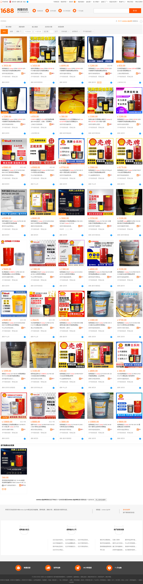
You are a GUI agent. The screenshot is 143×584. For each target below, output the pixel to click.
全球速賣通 (37, 580)
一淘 (59, 580)
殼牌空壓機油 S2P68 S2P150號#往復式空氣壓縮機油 (42, 69)
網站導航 (108, 577)
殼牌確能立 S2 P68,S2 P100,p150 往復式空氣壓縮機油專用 (100, 171)
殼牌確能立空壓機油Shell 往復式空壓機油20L (71, 120)
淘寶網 (44, 580)
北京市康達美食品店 (84, 546)
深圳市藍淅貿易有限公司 (8, 73)
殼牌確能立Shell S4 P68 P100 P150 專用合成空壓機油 (42, 171)
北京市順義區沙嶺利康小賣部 (74, 546)
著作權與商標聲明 (59, 577)
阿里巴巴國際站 (15, 580)
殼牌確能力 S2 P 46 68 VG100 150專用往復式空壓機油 (71, 426)
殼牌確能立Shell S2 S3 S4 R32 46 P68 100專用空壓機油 (42, 273)
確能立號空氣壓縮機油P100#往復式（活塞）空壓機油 (42, 120)
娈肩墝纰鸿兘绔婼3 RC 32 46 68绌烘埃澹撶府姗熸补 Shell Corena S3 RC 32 (14, 481)
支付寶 (117, 580)
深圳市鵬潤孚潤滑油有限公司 (123, 226)
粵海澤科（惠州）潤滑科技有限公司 (66, 328)
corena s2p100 (106, 509)
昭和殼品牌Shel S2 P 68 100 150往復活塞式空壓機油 (42, 375)
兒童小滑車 (116, 540)
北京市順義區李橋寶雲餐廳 (61, 543)
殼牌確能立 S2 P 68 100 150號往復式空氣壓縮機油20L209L (99, 222)
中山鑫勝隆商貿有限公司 (95, 175)
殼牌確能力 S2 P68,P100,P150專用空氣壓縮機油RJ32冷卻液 (100, 273)
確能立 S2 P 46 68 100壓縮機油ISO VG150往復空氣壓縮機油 (14, 375)
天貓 (49, 580)
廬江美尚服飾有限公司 (119, 546)
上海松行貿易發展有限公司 (37, 124)
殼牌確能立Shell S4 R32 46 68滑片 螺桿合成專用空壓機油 (99, 426)
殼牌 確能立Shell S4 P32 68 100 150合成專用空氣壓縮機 (14, 222)
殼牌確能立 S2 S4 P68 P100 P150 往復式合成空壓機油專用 (128, 273)
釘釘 (127, 580)
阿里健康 (133, 580)
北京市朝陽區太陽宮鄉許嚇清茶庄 (76, 540)
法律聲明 (69, 577)
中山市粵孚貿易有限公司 (37, 277)
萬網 (108, 580)
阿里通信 (103, 580)
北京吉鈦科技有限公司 (60, 540)
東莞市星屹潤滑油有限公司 (8, 175)
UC (113, 580)
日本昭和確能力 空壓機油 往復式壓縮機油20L (128, 69)
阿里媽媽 (77, 580)
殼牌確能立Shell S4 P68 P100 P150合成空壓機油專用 (129, 171)
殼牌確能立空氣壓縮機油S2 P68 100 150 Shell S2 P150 (71, 222)
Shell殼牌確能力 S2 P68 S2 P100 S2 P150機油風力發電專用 (42, 324)
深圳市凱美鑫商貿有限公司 (66, 124)
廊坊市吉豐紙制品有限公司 (108, 540)
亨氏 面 (102, 550)
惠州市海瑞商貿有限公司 (95, 73)
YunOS (96, 580)
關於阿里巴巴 (92, 577)
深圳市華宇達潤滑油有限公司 (95, 226)
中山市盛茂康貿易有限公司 (37, 175)
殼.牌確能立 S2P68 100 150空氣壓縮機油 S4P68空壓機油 (13, 273)
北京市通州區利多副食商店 (86, 543)
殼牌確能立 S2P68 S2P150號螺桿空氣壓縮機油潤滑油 (71, 69)
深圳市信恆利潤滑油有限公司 (123, 124)
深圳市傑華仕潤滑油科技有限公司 (37, 73)
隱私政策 (84, 577)
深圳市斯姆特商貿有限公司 (8, 124)
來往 (122, 580)
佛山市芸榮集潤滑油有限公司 (37, 328)
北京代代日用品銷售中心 (60, 550)
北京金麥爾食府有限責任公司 (74, 543)
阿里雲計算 (89, 580)
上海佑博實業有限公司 (123, 73)
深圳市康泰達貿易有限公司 (66, 226)
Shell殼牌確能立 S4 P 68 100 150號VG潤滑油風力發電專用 (71, 171)
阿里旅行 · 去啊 (67, 580)
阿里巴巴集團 (4, 580)
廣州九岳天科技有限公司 (120, 543)
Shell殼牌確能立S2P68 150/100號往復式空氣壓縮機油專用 (128, 222)
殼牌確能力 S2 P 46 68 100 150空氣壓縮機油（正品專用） (100, 375)
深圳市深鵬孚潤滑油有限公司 (8, 277)
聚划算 (54, 580)
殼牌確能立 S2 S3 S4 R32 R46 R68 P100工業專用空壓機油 (13, 171)
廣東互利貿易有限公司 (37, 226)
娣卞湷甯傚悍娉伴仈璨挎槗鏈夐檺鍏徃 (10, 485)
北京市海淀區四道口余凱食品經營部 (89, 540)
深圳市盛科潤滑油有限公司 (66, 73)
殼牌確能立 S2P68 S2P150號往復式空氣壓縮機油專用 (14, 69)
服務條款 (76, 577)
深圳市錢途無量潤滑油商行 (66, 277)
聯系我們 (101, 577)
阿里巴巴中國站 (27, 580)
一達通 (139, 580)
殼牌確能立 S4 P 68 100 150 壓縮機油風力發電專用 (128, 426)
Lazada (71, 582)
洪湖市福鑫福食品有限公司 (121, 550)
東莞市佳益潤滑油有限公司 (8, 226)
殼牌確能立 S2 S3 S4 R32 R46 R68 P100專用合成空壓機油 (128, 324)
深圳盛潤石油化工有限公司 (8, 379)
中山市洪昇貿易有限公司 (8, 328)
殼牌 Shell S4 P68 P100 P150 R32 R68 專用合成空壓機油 (42, 426)
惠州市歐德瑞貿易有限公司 (123, 175)
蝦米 (82, 580)
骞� (23, 485)
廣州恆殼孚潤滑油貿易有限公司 (95, 277)
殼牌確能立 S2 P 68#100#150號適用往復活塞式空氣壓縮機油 (71, 324)
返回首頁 (91, 499)
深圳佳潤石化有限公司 (37, 379)
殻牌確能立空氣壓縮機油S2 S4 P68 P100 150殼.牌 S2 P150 (14, 426)
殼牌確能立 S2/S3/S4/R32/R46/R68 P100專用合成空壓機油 (42, 222)
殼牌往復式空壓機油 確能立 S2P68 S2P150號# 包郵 (100, 120)
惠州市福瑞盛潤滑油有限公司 (123, 277)
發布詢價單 (126, 509)
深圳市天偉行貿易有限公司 (123, 328)
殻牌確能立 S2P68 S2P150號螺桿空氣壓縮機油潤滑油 (14, 120)
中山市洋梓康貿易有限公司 (133, 543)
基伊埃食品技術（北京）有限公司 (63, 546)
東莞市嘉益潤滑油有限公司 (123, 429)
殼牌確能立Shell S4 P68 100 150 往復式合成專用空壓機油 (100, 324)
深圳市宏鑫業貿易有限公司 (66, 175)
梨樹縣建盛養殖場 (105, 546)
